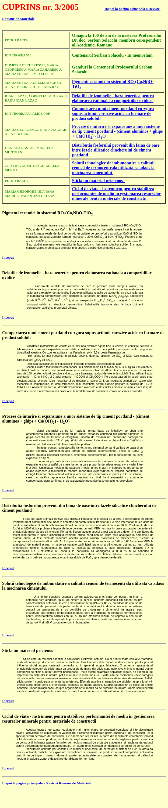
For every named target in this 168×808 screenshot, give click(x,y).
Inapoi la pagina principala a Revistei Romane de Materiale (46, 783)
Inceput (8, 257)
